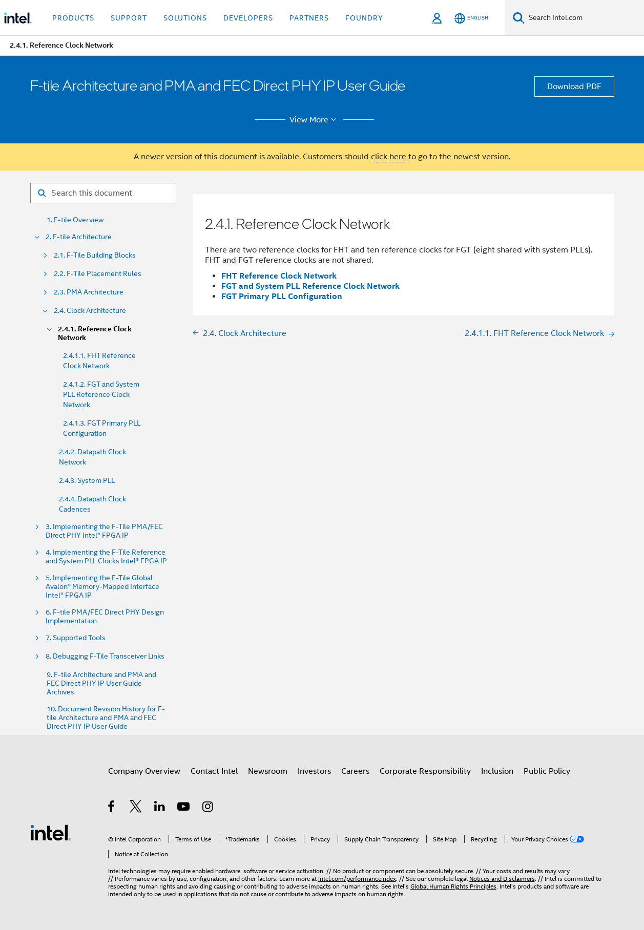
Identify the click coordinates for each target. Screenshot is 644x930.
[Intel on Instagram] (208, 808)
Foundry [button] (364, 18)
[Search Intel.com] (584, 18)
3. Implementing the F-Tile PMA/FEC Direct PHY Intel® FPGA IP (104, 531)
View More (314, 120)
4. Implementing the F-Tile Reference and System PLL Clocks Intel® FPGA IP (106, 556)
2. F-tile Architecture (79, 237)
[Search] (519, 17)
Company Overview (144, 771)
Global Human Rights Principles (453, 886)
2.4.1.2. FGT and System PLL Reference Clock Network (101, 394)
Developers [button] (248, 18)
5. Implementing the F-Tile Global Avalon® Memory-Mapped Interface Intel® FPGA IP (102, 587)
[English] (471, 18)
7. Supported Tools (76, 637)
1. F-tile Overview (75, 220)
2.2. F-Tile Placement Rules (97, 273)
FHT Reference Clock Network (279, 275)
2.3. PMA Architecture (88, 292)
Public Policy (547, 771)
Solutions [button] (185, 18)
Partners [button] (309, 18)
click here (388, 157)
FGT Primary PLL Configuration (281, 296)
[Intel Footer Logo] (50, 832)
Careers (355, 771)
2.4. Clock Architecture (90, 310)
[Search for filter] (103, 193)
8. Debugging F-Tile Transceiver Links (105, 656)
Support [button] (129, 18)
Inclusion (497, 771)
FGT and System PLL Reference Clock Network (310, 286)
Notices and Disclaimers (502, 878)
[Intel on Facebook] (112, 808)
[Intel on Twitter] (136, 808)
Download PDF (574, 86)
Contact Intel (214, 771)
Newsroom (267, 771)
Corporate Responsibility (425, 771)
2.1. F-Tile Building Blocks (95, 255)
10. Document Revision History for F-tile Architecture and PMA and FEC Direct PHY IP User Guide (106, 718)
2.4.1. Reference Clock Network (95, 333)
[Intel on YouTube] (184, 808)
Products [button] (73, 18)
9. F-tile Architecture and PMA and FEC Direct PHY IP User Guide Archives (101, 683)
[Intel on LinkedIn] (160, 808)
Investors (314, 771)
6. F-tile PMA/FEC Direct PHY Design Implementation (105, 616)
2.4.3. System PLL (87, 480)
